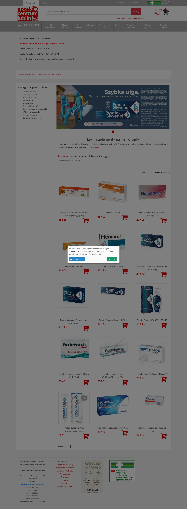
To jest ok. (112, 259)
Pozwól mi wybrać (77, 259)
